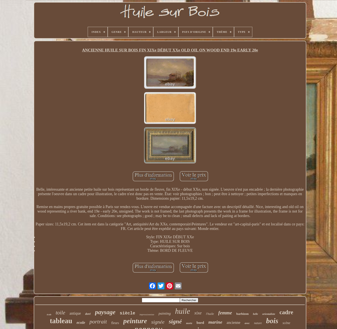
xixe (198, 312)
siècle (127, 313)
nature (258, 323)
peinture (135, 321)
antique (75, 313)
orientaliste (268, 313)
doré (88, 313)
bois (272, 321)
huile (182, 311)
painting (165, 313)
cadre (286, 312)
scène (286, 323)
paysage (105, 312)
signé (175, 321)
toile (60, 312)
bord (200, 323)
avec (247, 323)
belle (255, 313)
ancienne (233, 322)
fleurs (115, 323)
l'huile (210, 313)
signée (157, 322)
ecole (81, 322)
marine (215, 322)
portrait (98, 321)
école (49, 314)
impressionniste (146, 314)
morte (189, 323)
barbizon (242, 313)
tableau (61, 321)
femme (225, 312)
